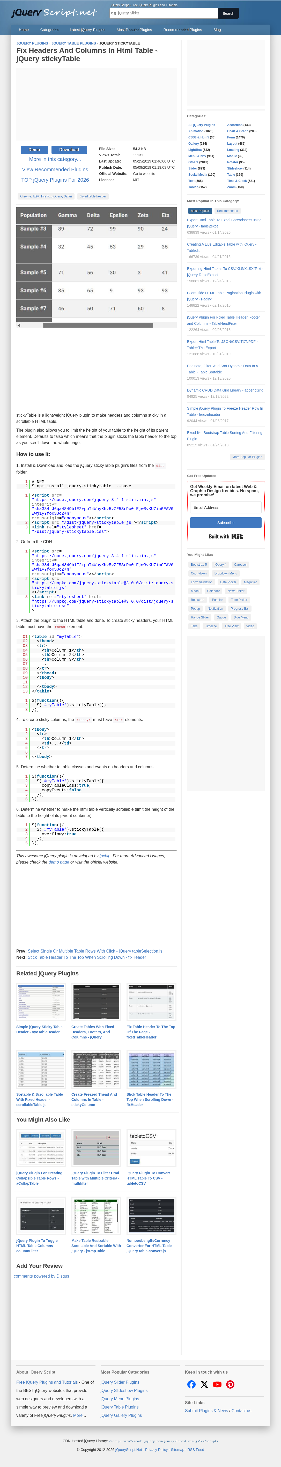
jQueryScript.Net (128, 1449)
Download (69, 150)
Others (193, 162)
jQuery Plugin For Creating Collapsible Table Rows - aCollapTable (39, 1177)
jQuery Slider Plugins (120, 1381)
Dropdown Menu (226, 573)
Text (191, 181)
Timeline (211, 626)
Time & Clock (237, 181)
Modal (195, 591)
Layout (232, 143)
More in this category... (55, 159)
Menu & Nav (197, 156)
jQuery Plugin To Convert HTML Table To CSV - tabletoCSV (148, 1177)
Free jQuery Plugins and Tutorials (56, 10)
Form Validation (201, 582)
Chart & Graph (237, 131)
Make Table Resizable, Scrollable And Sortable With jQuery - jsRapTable (96, 1245)
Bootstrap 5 (199, 564)
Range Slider (200, 617)
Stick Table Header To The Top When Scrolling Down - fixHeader (87, 956)
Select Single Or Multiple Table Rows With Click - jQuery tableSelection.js (95, 950)
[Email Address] (226, 507)
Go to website (144, 174)
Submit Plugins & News (206, 1410)
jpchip (105, 855)
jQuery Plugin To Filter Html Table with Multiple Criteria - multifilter (95, 1177)
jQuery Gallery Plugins (121, 1414)
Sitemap (177, 1449)
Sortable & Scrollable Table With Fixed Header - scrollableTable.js (39, 1099)
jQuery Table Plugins (119, 1406)
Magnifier (250, 582)
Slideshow (234, 168)
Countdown (199, 573)
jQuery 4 (220, 564)
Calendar (213, 591)
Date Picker (228, 582)
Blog (217, 30)
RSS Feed (195, 1449)
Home (24, 30)
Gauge (221, 617)
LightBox (195, 150)
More (78, 1414)
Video (250, 626)
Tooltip (193, 187)
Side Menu (241, 617)
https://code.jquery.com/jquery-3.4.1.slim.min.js (94, 499)
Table (231, 174)
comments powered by (41, 1275)
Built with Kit (226, 536)
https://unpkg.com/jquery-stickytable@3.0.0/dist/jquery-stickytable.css (102, 603)
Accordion (234, 125)
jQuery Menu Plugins (120, 1398)
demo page (59, 861)
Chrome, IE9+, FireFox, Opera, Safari (46, 196)
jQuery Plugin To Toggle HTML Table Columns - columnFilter (37, 1245)
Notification (215, 608)
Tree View (231, 626)
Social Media (197, 174)
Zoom (231, 187)
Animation (196, 131)
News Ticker (235, 591)
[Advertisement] (96, 104)
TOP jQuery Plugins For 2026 (55, 180)
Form (231, 137)
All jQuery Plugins (201, 125)
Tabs (194, 626)
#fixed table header (93, 196)
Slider (192, 168)
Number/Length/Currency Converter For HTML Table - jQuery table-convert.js (150, 1245)
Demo (34, 150)
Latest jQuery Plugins (87, 30)
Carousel (240, 564)
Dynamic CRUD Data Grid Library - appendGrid (225, 390)
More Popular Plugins (247, 457)
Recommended (227, 211)
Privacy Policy (156, 1449)
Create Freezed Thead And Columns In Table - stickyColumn (94, 1099)
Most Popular (200, 211)
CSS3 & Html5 (198, 137)
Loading (233, 150)
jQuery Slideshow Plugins (124, 1390)
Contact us (241, 1410)
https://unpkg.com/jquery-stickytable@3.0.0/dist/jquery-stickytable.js (102, 585)
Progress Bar (240, 608)
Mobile (232, 156)
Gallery (193, 143)
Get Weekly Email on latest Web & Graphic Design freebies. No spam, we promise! (224, 490)
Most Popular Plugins (134, 30)
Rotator (232, 162)
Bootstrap (197, 600)
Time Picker (239, 600)
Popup (195, 608)
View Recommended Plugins (55, 169)
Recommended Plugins (183, 30)
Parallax (217, 600)
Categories (49, 30)
